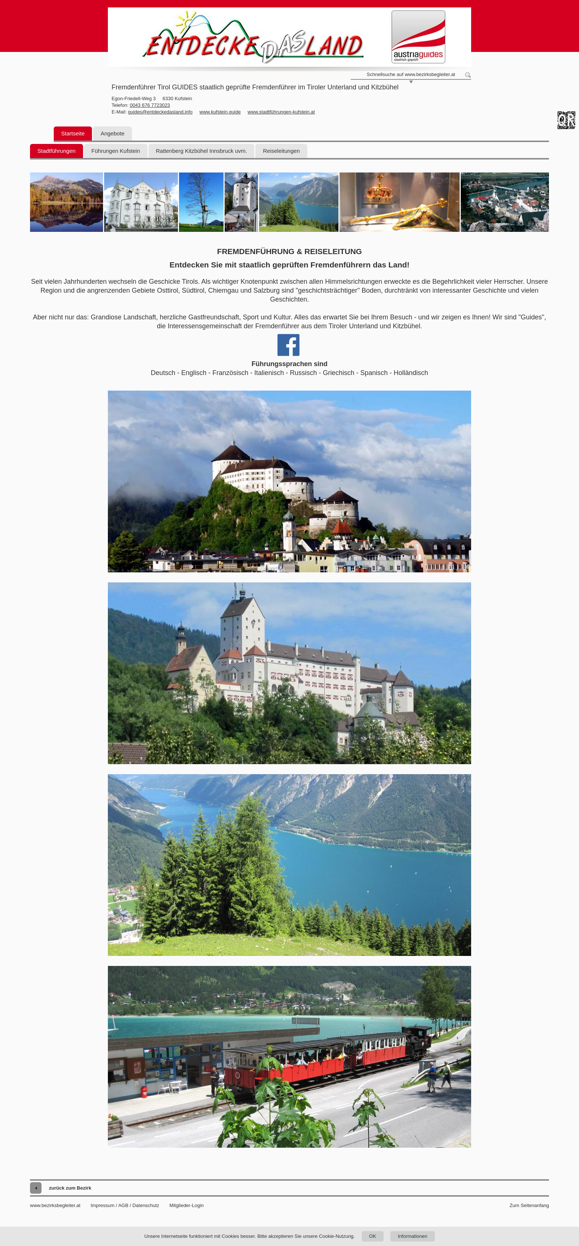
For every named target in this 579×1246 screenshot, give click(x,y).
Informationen (412, 1236)
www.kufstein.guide (220, 112)
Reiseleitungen (281, 151)
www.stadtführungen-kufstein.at (281, 112)
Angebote (112, 133)
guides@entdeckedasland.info (160, 112)
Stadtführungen (56, 151)
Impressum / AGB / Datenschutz (124, 1205)
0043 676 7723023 (150, 105)
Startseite (73, 133)
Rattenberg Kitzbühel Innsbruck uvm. (201, 151)
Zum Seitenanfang (529, 1205)
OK (372, 1236)
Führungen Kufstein (116, 151)
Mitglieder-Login (186, 1205)
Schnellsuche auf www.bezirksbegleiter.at (411, 74)
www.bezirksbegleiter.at (55, 1205)
